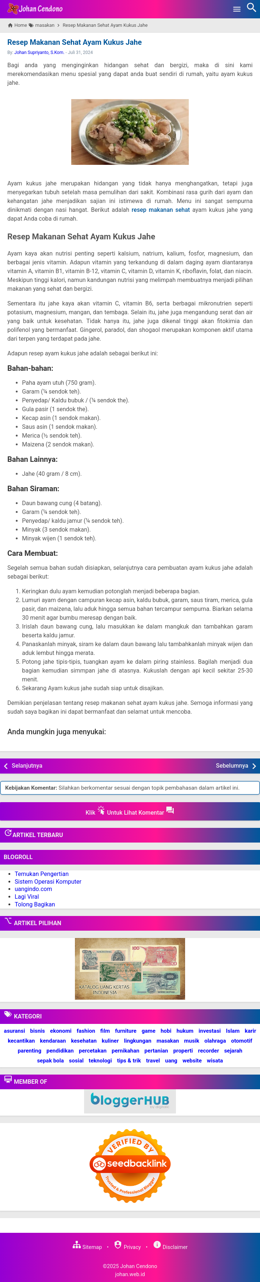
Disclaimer (170, 1247)
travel (153, 1060)
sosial (76, 1060)
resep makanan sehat (161, 209)
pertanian (156, 1050)
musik (191, 1040)
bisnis (37, 1031)
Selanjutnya (27, 765)
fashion (86, 1031)
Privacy (127, 1247)
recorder (208, 1050)
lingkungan (137, 1040)
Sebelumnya (232, 765)
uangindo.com (33, 889)
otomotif (241, 1040)
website (192, 1060)
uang (171, 1060)
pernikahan (125, 1050)
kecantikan (21, 1040)
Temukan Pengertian (42, 873)
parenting (29, 1050)
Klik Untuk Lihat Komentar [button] (130, 811)
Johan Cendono (138, 1266)
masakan (167, 1040)
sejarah (233, 1050)
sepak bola (50, 1060)
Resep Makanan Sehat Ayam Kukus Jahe (74, 42)
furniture (126, 1031)
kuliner (110, 1040)
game (149, 1031)
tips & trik (129, 1060)
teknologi (100, 1060)
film (105, 1031)
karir (250, 1031)
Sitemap (87, 1247)
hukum (185, 1031)
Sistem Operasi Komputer (48, 881)
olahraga (215, 1040)
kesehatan (84, 1040)
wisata (215, 1060)
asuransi (14, 1031)
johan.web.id (130, 1274)
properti (183, 1050)
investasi (210, 1031)
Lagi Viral (27, 896)
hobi (165, 1031)
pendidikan (60, 1050)
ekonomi (60, 1031)
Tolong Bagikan (35, 904)
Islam (232, 1031)
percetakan (92, 1050)
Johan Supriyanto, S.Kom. (39, 52)
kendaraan (53, 1040)
